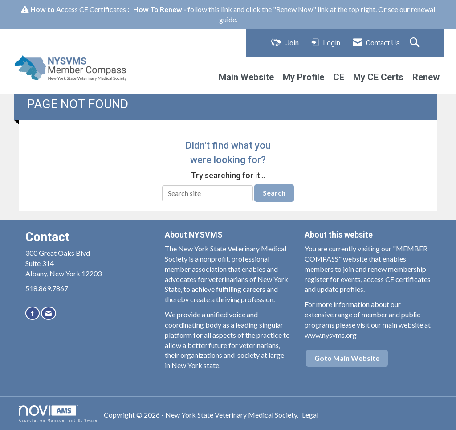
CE (338, 77)
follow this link (209, 9)
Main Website (246, 77)
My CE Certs (378, 77)
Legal (310, 414)
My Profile (303, 77)
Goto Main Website (346, 358)
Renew (426, 77)
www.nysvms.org (331, 335)
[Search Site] (416, 43)
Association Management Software (58, 413)
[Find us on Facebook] (32, 313)
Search (274, 192)
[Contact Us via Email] (48, 313)
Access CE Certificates (91, 9)
